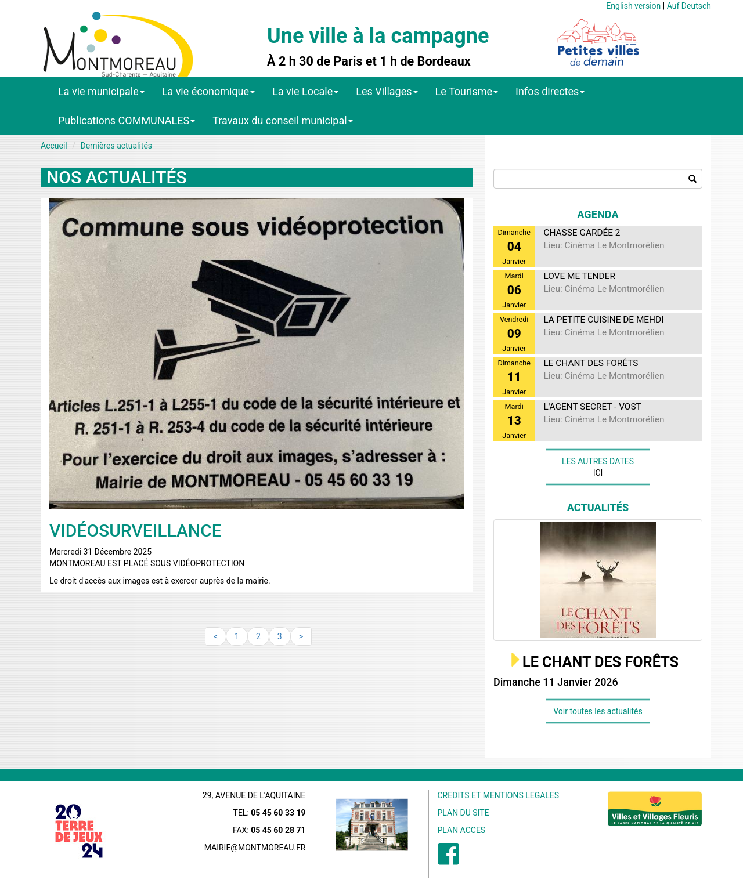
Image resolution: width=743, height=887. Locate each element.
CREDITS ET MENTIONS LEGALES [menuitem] (499, 795)
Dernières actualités (116, 145)
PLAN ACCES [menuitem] (462, 830)
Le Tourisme (467, 91)
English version (633, 5)
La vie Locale (305, 91)
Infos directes (550, 91)
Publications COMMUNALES (126, 120)
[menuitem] (448, 860)
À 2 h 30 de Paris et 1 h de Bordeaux (369, 61)
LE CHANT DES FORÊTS (600, 662)
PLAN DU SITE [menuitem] (463, 812)
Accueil (54, 145)
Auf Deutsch (689, 5)
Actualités (598, 507)
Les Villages (386, 91)
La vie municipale (101, 91)
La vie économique (208, 91)
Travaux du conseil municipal (282, 120)
